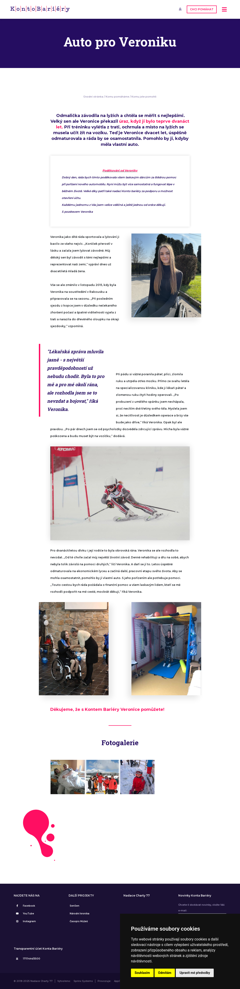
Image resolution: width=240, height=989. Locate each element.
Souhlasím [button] (142, 973)
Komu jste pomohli (143, 96)
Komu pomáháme (117, 96)
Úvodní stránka (93, 96)
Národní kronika (79, 913)
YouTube (24, 913)
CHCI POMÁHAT (201, 9)
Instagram (25, 921)
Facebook (25, 905)
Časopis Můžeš (79, 921)
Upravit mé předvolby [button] (194, 973)
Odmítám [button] (164, 973)
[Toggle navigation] (224, 9)
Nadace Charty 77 (136, 895)
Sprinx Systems (83, 981)
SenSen (74, 905)
